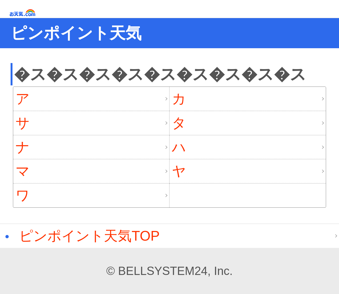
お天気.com (29, 13)
